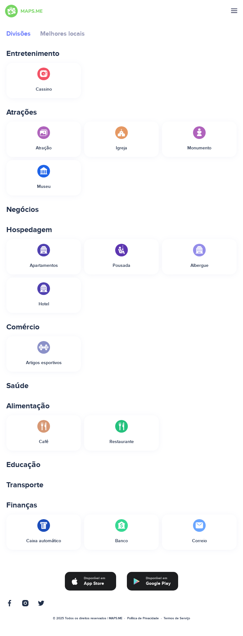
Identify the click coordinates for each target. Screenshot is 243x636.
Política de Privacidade (143, 618)
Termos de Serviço (177, 618)
